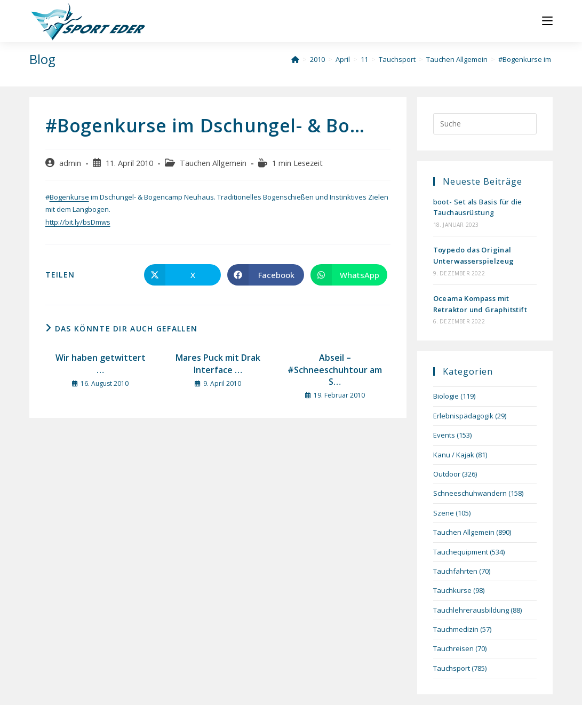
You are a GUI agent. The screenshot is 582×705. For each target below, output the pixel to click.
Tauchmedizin (456, 629)
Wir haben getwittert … (100, 363)
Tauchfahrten (455, 571)
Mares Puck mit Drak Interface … (218, 363)
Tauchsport (451, 668)
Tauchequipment (460, 552)
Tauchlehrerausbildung (471, 610)
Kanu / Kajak (453, 455)
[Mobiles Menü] (547, 21)
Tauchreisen (453, 648)
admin (70, 163)
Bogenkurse (69, 197)
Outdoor (446, 474)
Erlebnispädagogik (463, 416)
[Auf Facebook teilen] (265, 275)
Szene (443, 513)
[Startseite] (295, 59)
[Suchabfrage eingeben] (485, 123)
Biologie (446, 396)
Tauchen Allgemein (213, 163)
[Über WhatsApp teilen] (348, 275)
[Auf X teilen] (182, 275)
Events (444, 435)
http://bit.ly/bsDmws (77, 222)
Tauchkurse (452, 590)
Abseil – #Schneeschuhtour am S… (335, 369)
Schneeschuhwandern (470, 493)
